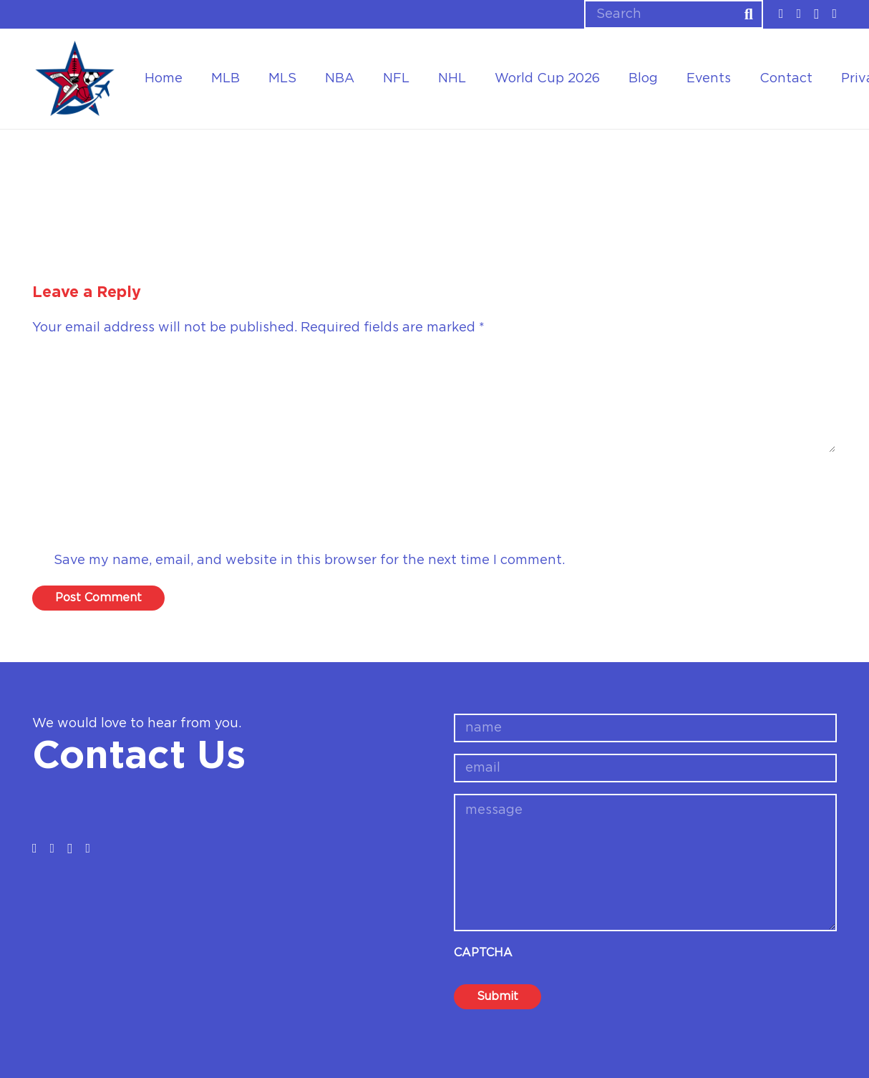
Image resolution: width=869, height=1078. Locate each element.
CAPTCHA (483, 952)
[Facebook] (781, 13)
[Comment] (434, 402)
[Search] (673, 14)
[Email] (434, 522)
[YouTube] (834, 13)
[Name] (434, 481)
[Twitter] (799, 13)
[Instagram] (816, 14)
